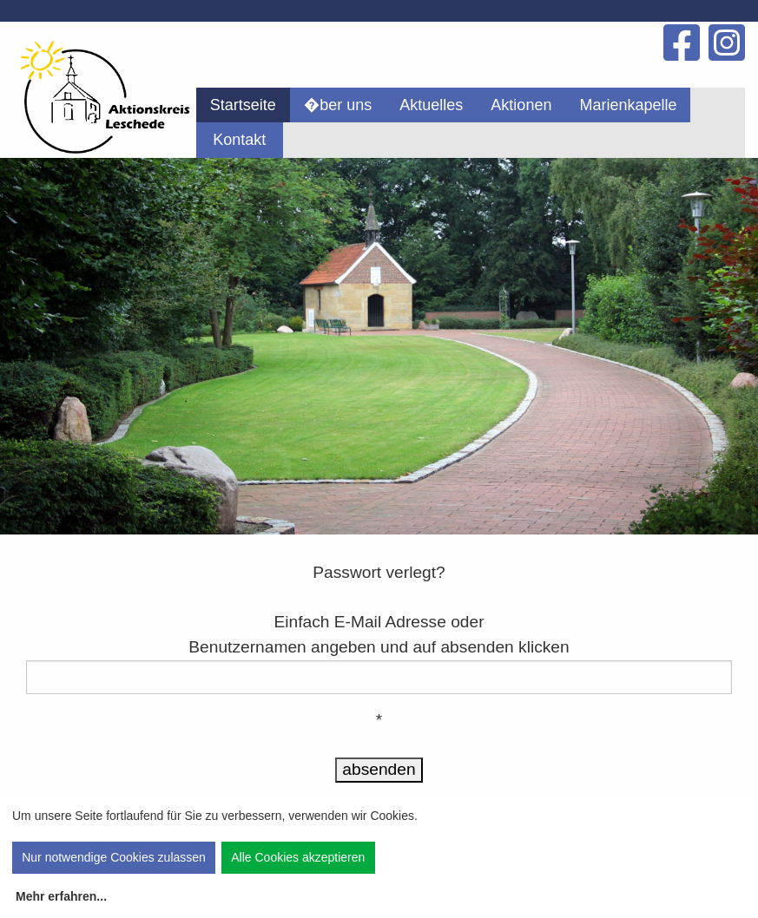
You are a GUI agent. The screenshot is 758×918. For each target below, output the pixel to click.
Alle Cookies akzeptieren (298, 857)
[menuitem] (243, 105)
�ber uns (338, 105)
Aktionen (521, 105)
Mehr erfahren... (61, 896)
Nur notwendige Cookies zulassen (114, 857)
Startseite (243, 105)
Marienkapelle (627, 105)
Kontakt (239, 139)
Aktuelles (431, 105)
